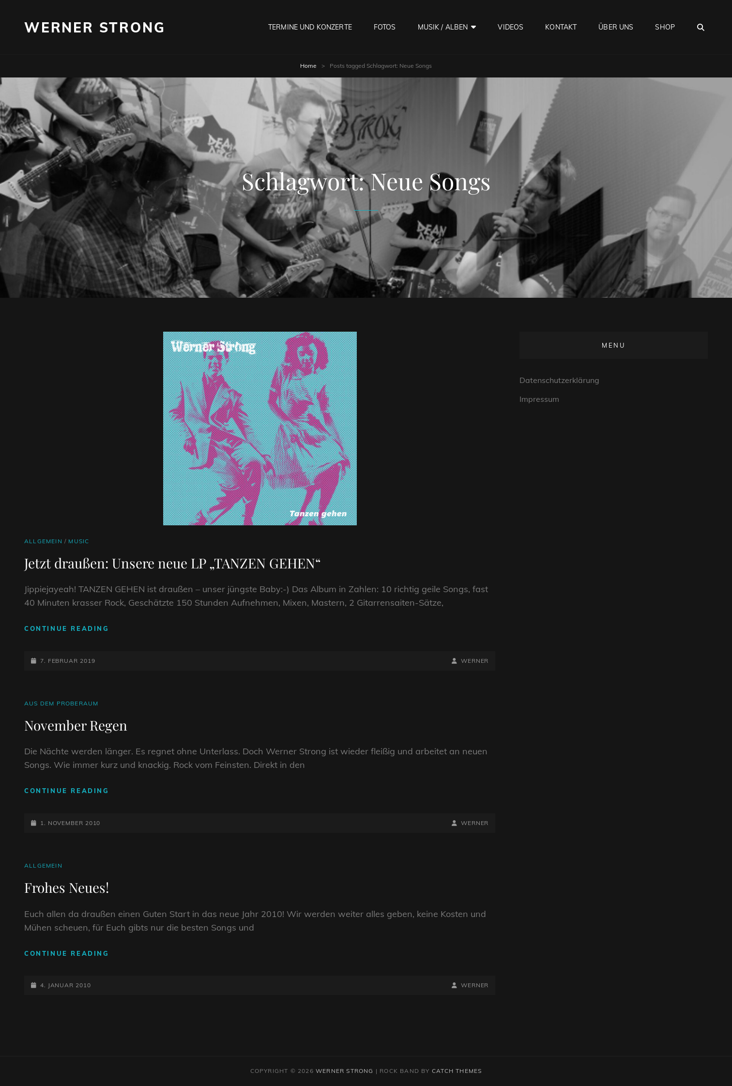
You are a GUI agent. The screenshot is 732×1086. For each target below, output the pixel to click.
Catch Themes (457, 1070)
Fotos (385, 27)
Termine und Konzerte (310, 27)
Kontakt (561, 27)
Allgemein (43, 541)
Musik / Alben (443, 27)
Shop (665, 27)
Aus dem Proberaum (61, 703)
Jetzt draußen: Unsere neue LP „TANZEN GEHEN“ (172, 563)
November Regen (75, 725)
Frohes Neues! (66, 887)
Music (78, 541)
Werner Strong (94, 27)
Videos (510, 27)
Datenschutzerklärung (559, 380)
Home (308, 65)
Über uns (615, 27)
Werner (474, 660)
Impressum (539, 399)
